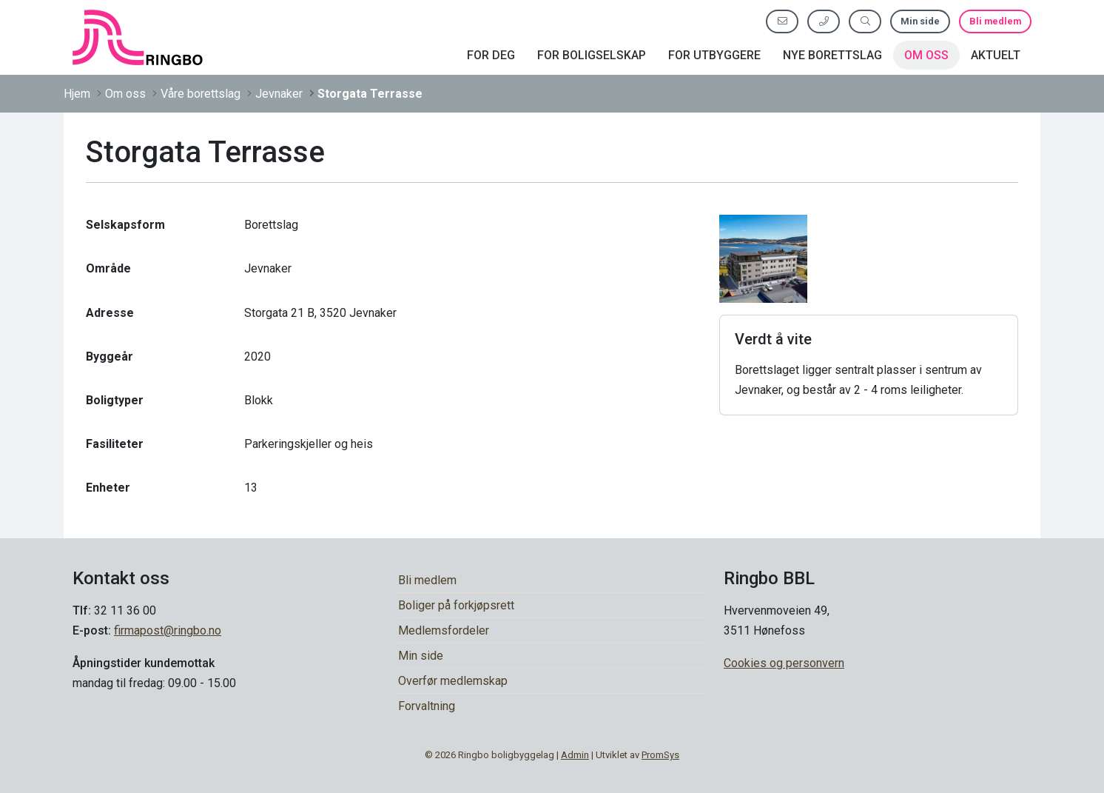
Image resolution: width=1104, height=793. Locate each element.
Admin (575, 754)
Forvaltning (426, 706)
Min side (920, 21)
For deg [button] (491, 55)
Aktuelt (995, 55)
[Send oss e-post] (782, 21)
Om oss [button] (926, 55)
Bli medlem (995, 21)
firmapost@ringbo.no (167, 630)
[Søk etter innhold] (865, 21)
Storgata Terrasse (370, 94)
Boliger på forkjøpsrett (456, 605)
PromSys (660, 754)
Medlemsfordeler (443, 630)
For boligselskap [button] (591, 55)
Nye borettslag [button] (832, 55)
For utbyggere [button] (714, 55)
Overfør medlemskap (453, 681)
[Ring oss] (823, 21)
